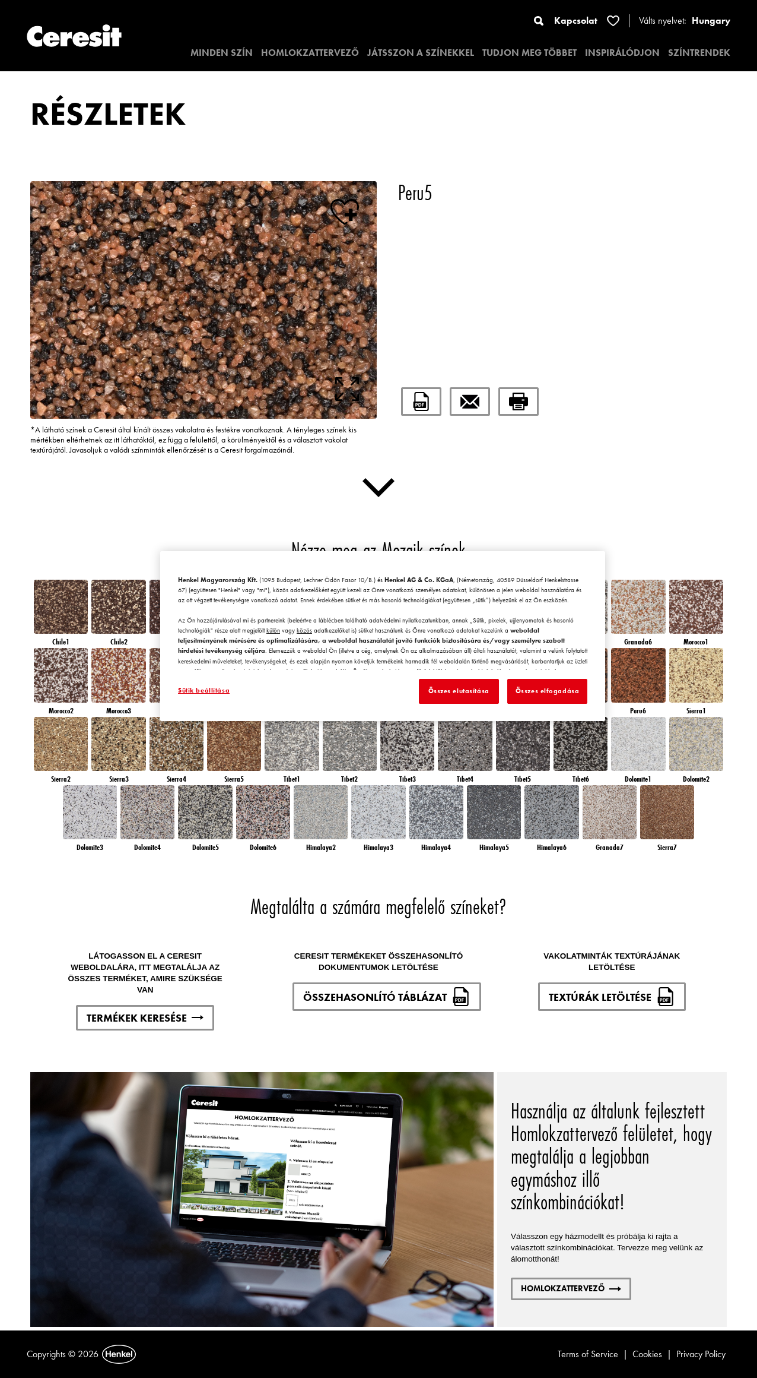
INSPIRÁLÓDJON (622, 52)
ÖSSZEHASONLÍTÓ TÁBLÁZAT (386, 996)
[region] (382, 636)
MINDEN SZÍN (221, 52)
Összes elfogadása (548, 691)
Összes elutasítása (458, 691)
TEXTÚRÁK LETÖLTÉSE (612, 996)
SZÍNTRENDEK (699, 52)
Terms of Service (588, 1354)
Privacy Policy (701, 1354)
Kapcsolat (575, 20)
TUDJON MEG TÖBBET (529, 52)
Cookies (647, 1354)
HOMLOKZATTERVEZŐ (310, 52)
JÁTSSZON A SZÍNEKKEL (420, 52)
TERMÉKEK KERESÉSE (145, 1018)
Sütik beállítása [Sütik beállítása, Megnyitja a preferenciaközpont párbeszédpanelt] (204, 690)
